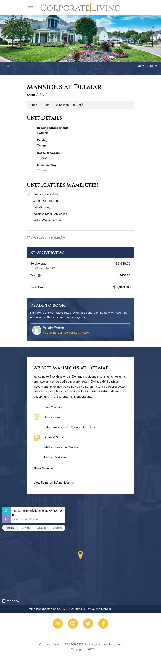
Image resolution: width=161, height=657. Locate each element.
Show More (43, 468)
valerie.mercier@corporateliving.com (66, 333)
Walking (41, 527)
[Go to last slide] (6, 38)
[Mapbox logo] (10, 601)
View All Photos (147, 66)
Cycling (57, 527)
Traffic (10, 527)
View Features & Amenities (54, 482)
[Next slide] (155, 38)
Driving (26, 527)
